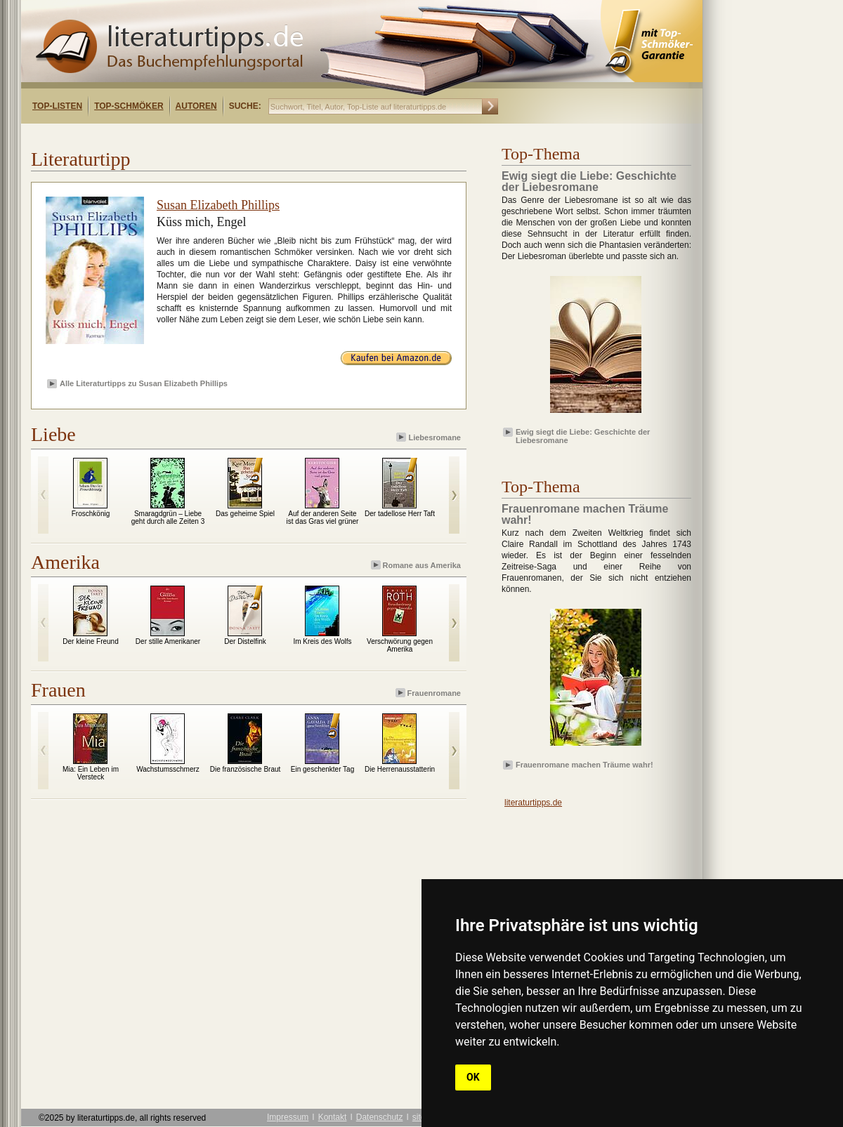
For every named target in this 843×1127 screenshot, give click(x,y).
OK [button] (473, 1077)
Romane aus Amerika (417, 564)
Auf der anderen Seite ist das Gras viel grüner (323, 517)
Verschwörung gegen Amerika (400, 645)
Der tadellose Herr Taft (400, 514)
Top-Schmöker (128, 106)
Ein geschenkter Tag (322, 769)
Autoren (196, 106)
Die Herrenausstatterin (400, 769)
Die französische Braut (245, 769)
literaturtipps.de (533, 803)
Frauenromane (429, 692)
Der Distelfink (245, 641)
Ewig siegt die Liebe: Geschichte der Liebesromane (583, 435)
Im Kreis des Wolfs (322, 641)
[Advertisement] (202, 136)
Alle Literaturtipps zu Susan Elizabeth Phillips (144, 383)
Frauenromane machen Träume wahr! (584, 764)
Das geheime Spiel (245, 514)
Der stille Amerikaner (168, 641)
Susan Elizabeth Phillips (218, 205)
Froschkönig (91, 514)
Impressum (287, 1117)
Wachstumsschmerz (168, 769)
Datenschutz (379, 1117)
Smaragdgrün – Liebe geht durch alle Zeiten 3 (168, 517)
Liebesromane (429, 437)
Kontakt (332, 1117)
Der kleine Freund (90, 641)
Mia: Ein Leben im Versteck (91, 773)
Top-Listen (57, 106)
